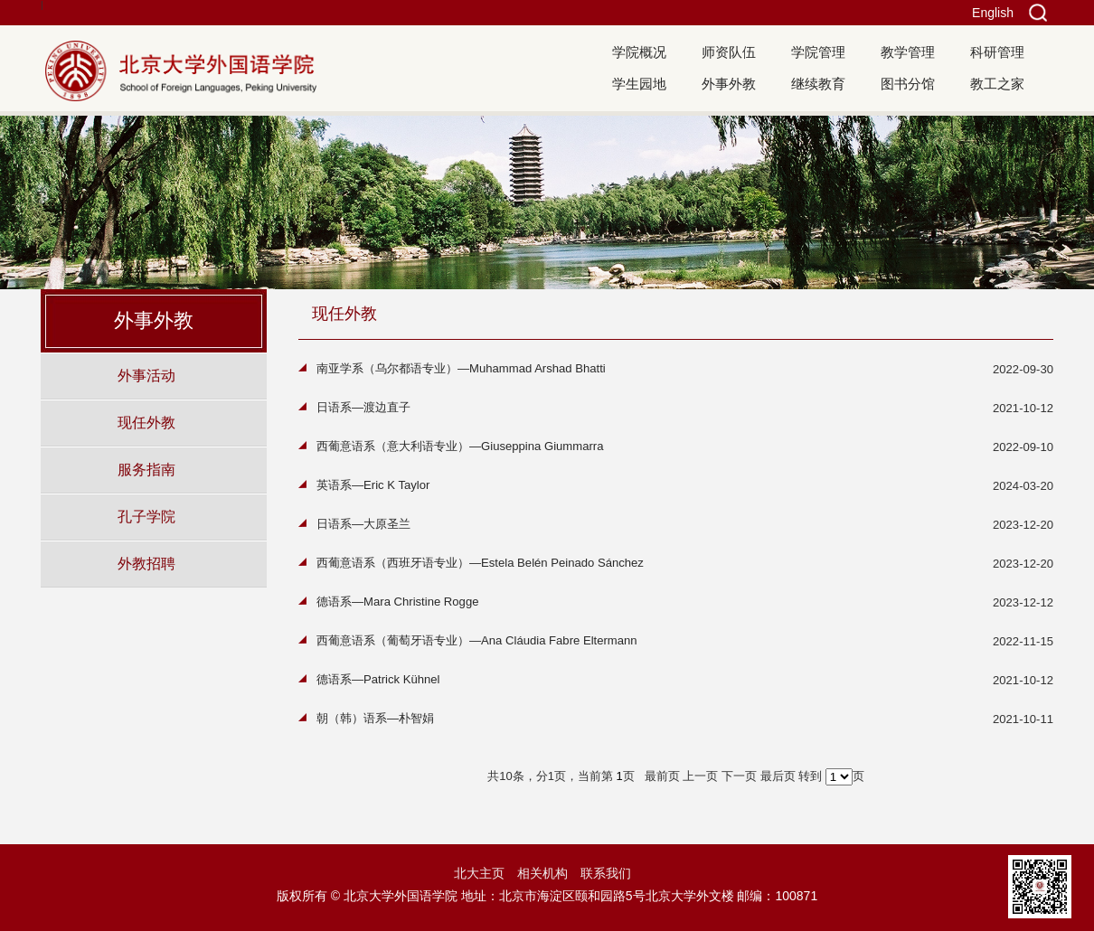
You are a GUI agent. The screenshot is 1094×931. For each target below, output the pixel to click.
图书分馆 (908, 83)
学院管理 (818, 52)
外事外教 (729, 83)
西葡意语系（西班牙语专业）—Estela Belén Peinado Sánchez (480, 562)
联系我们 (605, 873)
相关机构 (542, 873)
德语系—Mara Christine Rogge (397, 601)
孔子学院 (146, 516)
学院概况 (639, 52)
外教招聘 (146, 563)
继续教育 (818, 83)
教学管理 (908, 52)
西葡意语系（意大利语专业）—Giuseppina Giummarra (459, 446)
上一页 (700, 776)
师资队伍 (729, 52)
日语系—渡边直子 (363, 407)
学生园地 (639, 83)
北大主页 (479, 873)
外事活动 (146, 375)
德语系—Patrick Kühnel (378, 679)
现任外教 (146, 422)
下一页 (739, 776)
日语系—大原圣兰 (363, 524)
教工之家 (997, 83)
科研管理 (997, 52)
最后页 (778, 776)
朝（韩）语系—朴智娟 (375, 718)
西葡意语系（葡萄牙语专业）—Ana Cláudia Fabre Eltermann (476, 640)
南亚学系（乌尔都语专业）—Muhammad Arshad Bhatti (461, 368)
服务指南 (146, 469)
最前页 (662, 776)
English (993, 12)
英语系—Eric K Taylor (372, 485)
